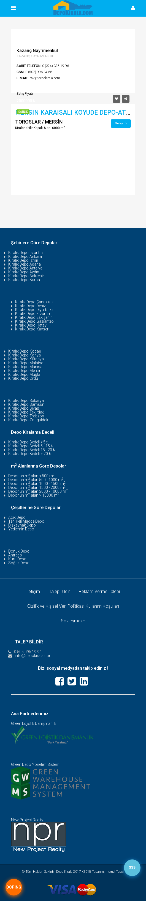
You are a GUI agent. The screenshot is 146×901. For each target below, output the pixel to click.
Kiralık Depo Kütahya (26, 359)
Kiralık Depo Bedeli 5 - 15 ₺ (30, 446)
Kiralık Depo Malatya (25, 363)
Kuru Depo (17, 559)
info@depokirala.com (34, 655)
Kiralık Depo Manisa (25, 366)
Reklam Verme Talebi (99, 591)
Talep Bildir (59, 591)
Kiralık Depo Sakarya (26, 400)
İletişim (33, 591)
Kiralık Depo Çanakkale (34, 302)
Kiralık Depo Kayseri (32, 329)
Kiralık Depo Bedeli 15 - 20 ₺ (31, 450)
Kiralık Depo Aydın (23, 272)
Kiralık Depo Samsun (26, 404)
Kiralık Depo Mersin (24, 370)
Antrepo (15, 555)
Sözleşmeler (73, 620)
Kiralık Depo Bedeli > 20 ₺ (29, 453)
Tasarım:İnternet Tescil (108, 872)
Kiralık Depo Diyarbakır (34, 309)
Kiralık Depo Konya (24, 355)
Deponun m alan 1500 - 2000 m (37, 487)
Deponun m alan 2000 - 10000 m (38, 491)
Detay (121, 123)
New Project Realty (27, 820)
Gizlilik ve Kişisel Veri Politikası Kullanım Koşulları (73, 606)
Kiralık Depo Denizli (31, 306)
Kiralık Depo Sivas (23, 408)
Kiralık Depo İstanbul (26, 252)
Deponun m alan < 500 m (31, 476)
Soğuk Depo (18, 563)
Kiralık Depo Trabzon (26, 416)
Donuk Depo (18, 551)
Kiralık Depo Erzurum (33, 313)
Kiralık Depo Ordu (23, 378)
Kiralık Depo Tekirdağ (26, 412)
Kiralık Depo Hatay (31, 325)
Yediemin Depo (21, 529)
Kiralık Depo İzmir (23, 260)
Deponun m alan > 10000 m (33, 495)
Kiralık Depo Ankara (25, 256)
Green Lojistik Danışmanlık (33, 723)
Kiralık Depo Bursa (24, 280)
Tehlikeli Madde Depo (26, 521)
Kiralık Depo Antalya (25, 268)
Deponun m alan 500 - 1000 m (35, 480)
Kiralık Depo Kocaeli (25, 351)
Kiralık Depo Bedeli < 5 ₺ (28, 442)
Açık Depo (17, 517)
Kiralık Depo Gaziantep (34, 321)
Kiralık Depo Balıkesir (26, 276)
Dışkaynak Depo (22, 525)
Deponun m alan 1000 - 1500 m (37, 483)
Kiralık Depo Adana (24, 264)
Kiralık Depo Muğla (24, 374)
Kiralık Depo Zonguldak (28, 420)
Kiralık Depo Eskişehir (33, 317)
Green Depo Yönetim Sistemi (35, 764)
